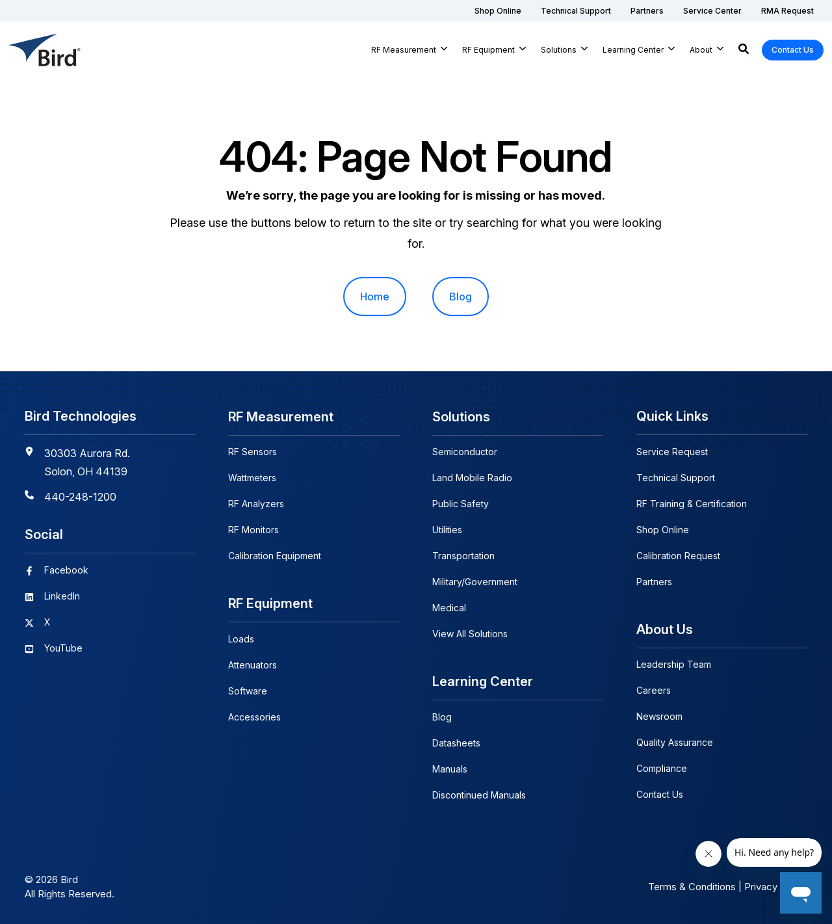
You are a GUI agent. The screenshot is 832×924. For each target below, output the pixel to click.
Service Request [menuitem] (672, 451)
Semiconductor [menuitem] (464, 451)
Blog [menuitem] (460, 296)
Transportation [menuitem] (463, 555)
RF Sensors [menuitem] (252, 451)
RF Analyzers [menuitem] (256, 503)
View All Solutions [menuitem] (470, 633)
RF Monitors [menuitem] (253, 529)
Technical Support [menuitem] (675, 477)
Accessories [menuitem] (254, 716)
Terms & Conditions (692, 886)
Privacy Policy (775, 886)
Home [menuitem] (374, 296)
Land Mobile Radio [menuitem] (472, 477)
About (701, 50)
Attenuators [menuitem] (252, 664)
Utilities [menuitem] (447, 529)
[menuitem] (498, 10)
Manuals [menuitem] (449, 768)
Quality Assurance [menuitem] (674, 742)
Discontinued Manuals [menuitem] (479, 794)
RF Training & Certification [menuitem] (691, 503)
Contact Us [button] (793, 50)
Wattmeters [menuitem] (252, 477)
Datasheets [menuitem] (456, 742)
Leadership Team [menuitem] (673, 664)
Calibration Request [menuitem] (678, 555)
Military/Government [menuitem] (474, 581)
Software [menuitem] (247, 690)
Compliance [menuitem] (661, 768)
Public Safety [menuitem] (460, 503)
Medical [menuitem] (449, 607)
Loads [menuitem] (241, 638)
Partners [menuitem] (654, 581)
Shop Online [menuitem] (662, 529)
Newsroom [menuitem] (659, 716)
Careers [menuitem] (653, 690)
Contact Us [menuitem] (659, 794)
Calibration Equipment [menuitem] (274, 555)
